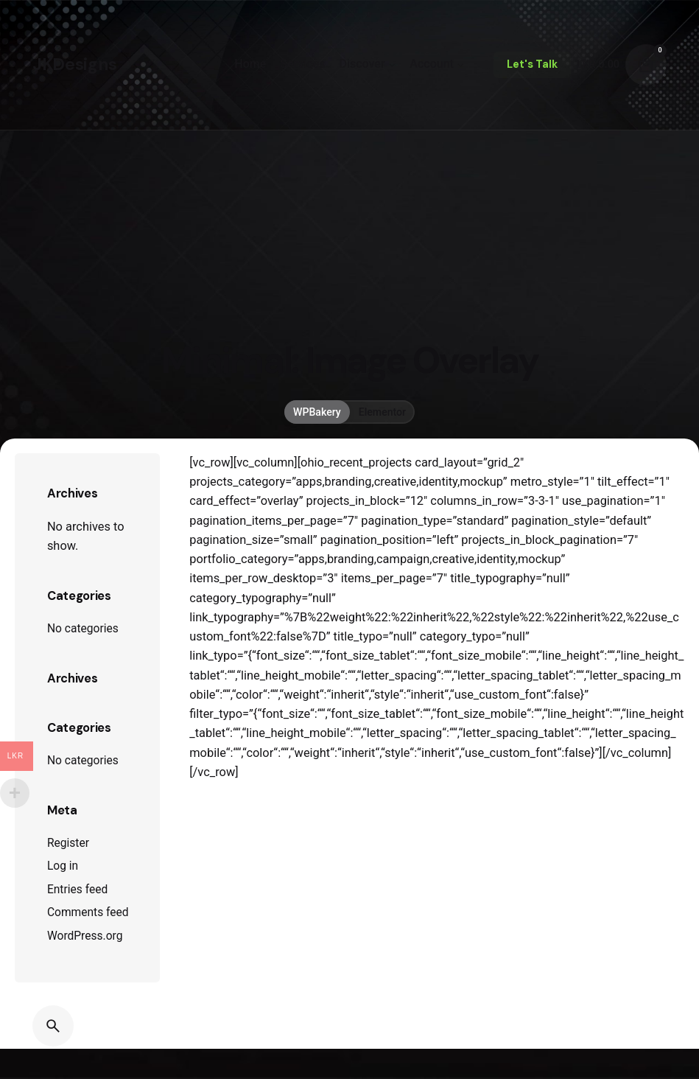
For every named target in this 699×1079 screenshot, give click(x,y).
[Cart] (646, 64)
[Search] (53, 1026)
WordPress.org (85, 936)
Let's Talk (532, 64)
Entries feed (77, 889)
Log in (62, 866)
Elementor (382, 412)
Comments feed (88, 912)
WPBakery (317, 412)
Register (68, 843)
